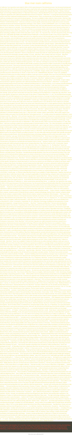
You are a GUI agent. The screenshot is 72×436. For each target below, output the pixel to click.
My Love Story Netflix (10, 427)
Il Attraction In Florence (30, 428)
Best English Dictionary (60, 428)
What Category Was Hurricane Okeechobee (35, 425)
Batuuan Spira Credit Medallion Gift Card (11, 425)
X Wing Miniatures (38, 427)
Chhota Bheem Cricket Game (51, 427)
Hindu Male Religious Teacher (46, 428)
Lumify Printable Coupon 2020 (14, 428)
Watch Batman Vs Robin (54, 425)
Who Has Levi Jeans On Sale (24, 427)
